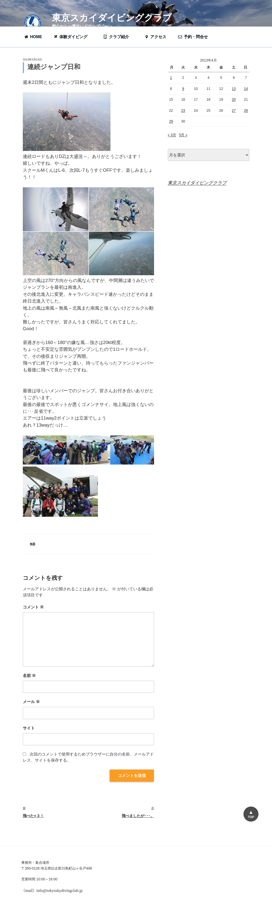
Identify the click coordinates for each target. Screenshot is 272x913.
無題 (32, 543)
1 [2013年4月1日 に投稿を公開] (171, 78)
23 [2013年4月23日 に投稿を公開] (183, 110)
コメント (33, 607)
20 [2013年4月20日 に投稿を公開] (234, 99)
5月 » (183, 135)
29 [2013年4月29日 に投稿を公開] (171, 121)
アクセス (155, 37)
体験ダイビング (73, 37)
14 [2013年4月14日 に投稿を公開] (246, 89)
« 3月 (172, 135)
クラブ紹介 (118, 37)
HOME (33, 37)
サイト (29, 728)
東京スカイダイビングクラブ (112, 18)
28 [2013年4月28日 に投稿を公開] (246, 110)
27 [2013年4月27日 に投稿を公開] (234, 110)
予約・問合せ (195, 37)
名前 (29, 675)
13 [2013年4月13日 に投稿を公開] (234, 89)
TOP (251, 817)
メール (31, 702)
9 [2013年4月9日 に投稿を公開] (183, 89)
